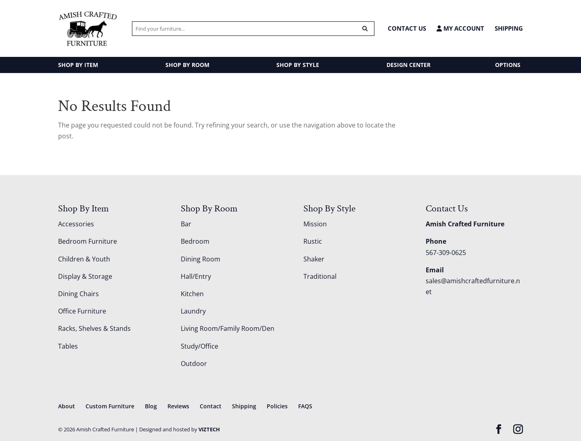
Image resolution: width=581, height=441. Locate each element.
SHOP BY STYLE (297, 65)
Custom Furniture (110, 406)
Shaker (313, 259)
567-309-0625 (446, 252)
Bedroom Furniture (87, 241)
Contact (211, 406)
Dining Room (200, 259)
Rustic (312, 241)
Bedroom (195, 241)
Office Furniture (82, 311)
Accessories (76, 223)
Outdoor (194, 363)
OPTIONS (507, 65)
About (66, 406)
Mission (315, 223)
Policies (277, 406)
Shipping (509, 28)
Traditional (319, 276)
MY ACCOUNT (460, 28)
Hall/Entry (196, 276)
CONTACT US (407, 28)
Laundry (193, 311)
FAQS (305, 406)
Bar (186, 223)
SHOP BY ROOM (187, 65)
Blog (151, 406)
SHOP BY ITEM (78, 65)
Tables (68, 346)
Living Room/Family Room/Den (227, 328)
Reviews (178, 406)
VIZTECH (209, 429)
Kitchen (192, 293)
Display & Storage (85, 276)
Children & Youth (84, 259)
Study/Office (199, 346)
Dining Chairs (78, 293)
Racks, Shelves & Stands (94, 328)
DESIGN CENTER (409, 65)
